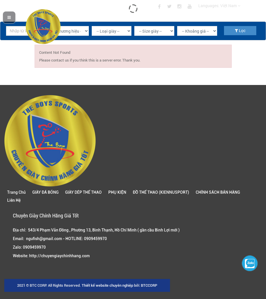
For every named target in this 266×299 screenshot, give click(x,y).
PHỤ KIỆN (117, 192)
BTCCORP (149, 285)
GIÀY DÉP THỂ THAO (83, 192)
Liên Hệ (14, 200)
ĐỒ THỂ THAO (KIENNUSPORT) (161, 192)
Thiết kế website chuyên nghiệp (107, 285)
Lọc (240, 30)
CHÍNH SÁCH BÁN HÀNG (218, 192)
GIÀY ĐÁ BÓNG (45, 192)
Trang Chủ (16, 192)
